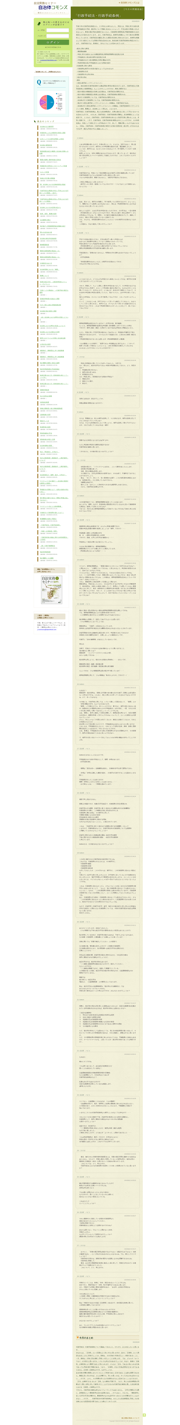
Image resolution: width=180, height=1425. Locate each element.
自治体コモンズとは (130, 2)
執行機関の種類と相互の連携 (49, 364)
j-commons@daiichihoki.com (48, 60)
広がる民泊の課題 (45, 397)
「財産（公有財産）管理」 (48, 532)
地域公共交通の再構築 (48, 179)
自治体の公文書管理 (48, 128)
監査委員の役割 (48, 428)
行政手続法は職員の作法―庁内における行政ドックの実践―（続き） (53, 193)
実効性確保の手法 (48, 434)
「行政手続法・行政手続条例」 (50, 526)
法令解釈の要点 (48, 221)
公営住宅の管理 (48, 345)
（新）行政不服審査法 (48, 547)
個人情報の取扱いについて (130, 1418)
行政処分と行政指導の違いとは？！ (51, 514)
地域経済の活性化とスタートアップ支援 (53, 167)
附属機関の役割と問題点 (48, 520)
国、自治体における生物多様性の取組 (52, 186)
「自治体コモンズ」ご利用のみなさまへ (47, 72)
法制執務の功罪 (48, 416)
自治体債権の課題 (48, 447)
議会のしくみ (48, 422)
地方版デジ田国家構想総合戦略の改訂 (52, 227)
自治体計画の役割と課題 (47, 312)
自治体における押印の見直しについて (52, 327)
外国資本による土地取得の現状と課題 (52, 134)
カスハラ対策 (48, 173)
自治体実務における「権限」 (49, 271)
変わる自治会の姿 (48, 233)
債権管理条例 (48, 391)
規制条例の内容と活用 (48, 441)
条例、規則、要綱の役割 (48, 215)
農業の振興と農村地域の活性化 (50, 161)
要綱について (48, 277)
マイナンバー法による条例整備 (50, 508)
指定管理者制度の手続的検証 (49, 370)
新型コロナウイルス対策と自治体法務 (52, 339)
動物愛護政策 (48, 246)
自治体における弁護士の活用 (49, 333)
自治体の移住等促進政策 (48, 240)
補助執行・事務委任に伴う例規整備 (51, 352)
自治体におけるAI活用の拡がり (50, 209)
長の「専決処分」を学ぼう (49, 453)
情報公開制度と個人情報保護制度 (50, 410)
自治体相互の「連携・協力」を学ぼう (53, 476)
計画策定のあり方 (48, 264)
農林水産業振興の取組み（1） (49, 258)
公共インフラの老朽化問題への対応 (51, 140)
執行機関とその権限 (48, 559)
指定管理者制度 (48, 553)
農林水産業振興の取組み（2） (49, 252)
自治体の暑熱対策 (48, 146)
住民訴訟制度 (48, 403)
